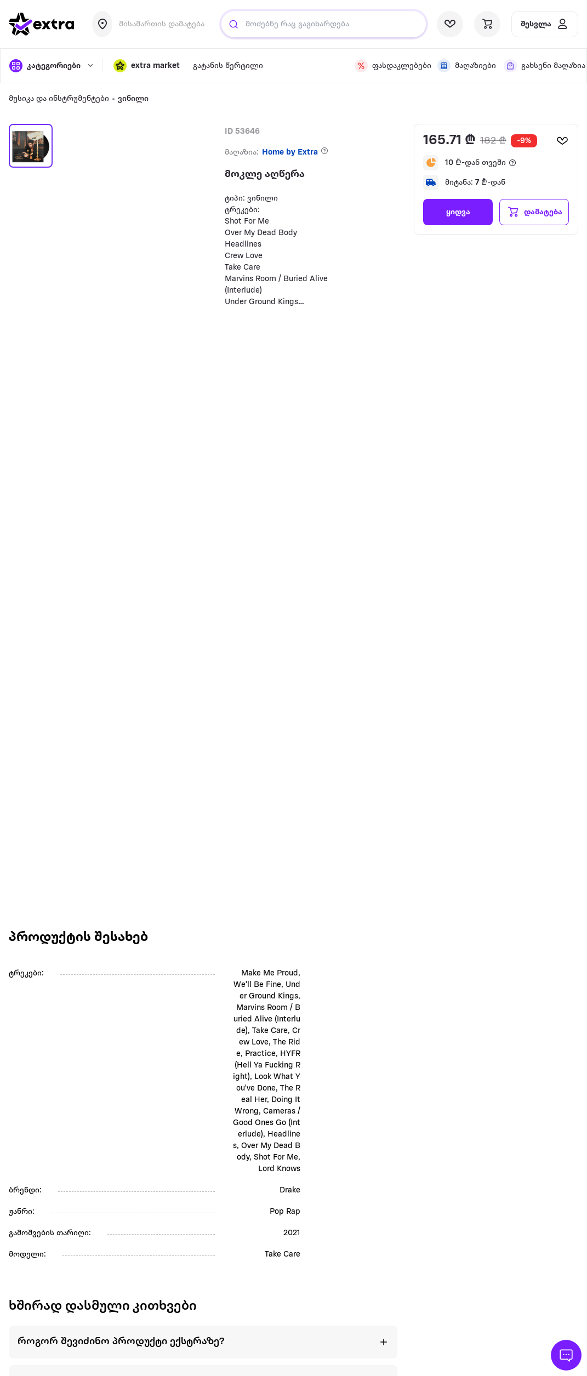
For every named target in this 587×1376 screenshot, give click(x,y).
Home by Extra (290, 153)
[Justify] (233, 24)
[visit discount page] (389, 65)
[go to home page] (42, 24)
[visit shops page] (464, 65)
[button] (146, 65)
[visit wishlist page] (450, 24)
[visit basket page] (487, 24)
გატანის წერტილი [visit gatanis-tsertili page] (228, 66)
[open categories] (50, 65)
